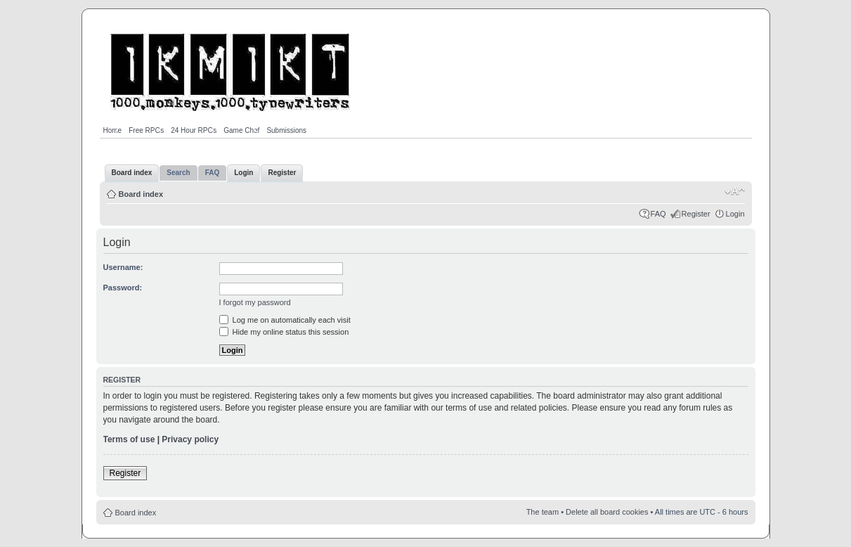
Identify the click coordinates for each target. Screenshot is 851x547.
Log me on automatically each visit (285, 320)
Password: (123, 287)
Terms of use (129, 439)
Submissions (286, 130)
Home (112, 130)
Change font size (735, 191)
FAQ (658, 214)
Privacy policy (190, 439)
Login (735, 214)
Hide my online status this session (284, 332)
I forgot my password (255, 302)
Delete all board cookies (607, 512)
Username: (123, 267)
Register (696, 214)
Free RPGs (146, 130)
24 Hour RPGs (193, 130)
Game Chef (241, 130)
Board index (141, 194)
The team (542, 512)
